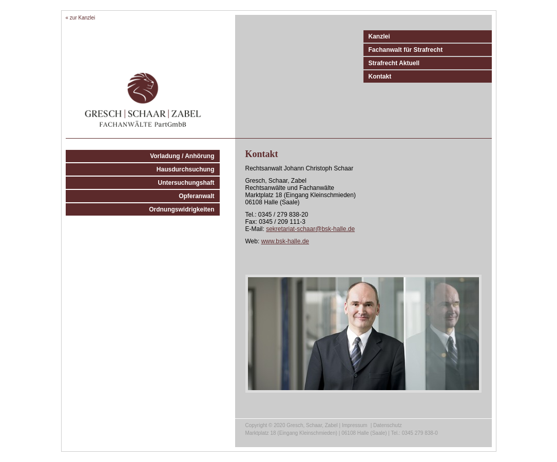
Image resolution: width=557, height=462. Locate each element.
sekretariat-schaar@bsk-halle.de (310, 229)
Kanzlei (379, 36)
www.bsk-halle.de (285, 241)
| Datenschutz (386, 425)
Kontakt (380, 76)
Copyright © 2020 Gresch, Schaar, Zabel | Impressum (306, 425)
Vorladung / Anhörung (182, 156)
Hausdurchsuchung (186, 169)
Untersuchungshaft (186, 182)
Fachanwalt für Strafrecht (406, 49)
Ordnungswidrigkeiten (181, 209)
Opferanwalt (196, 196)
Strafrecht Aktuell (394, 63)
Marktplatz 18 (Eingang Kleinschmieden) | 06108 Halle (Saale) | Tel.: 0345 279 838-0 (341, 433)
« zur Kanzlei (80, 18)
